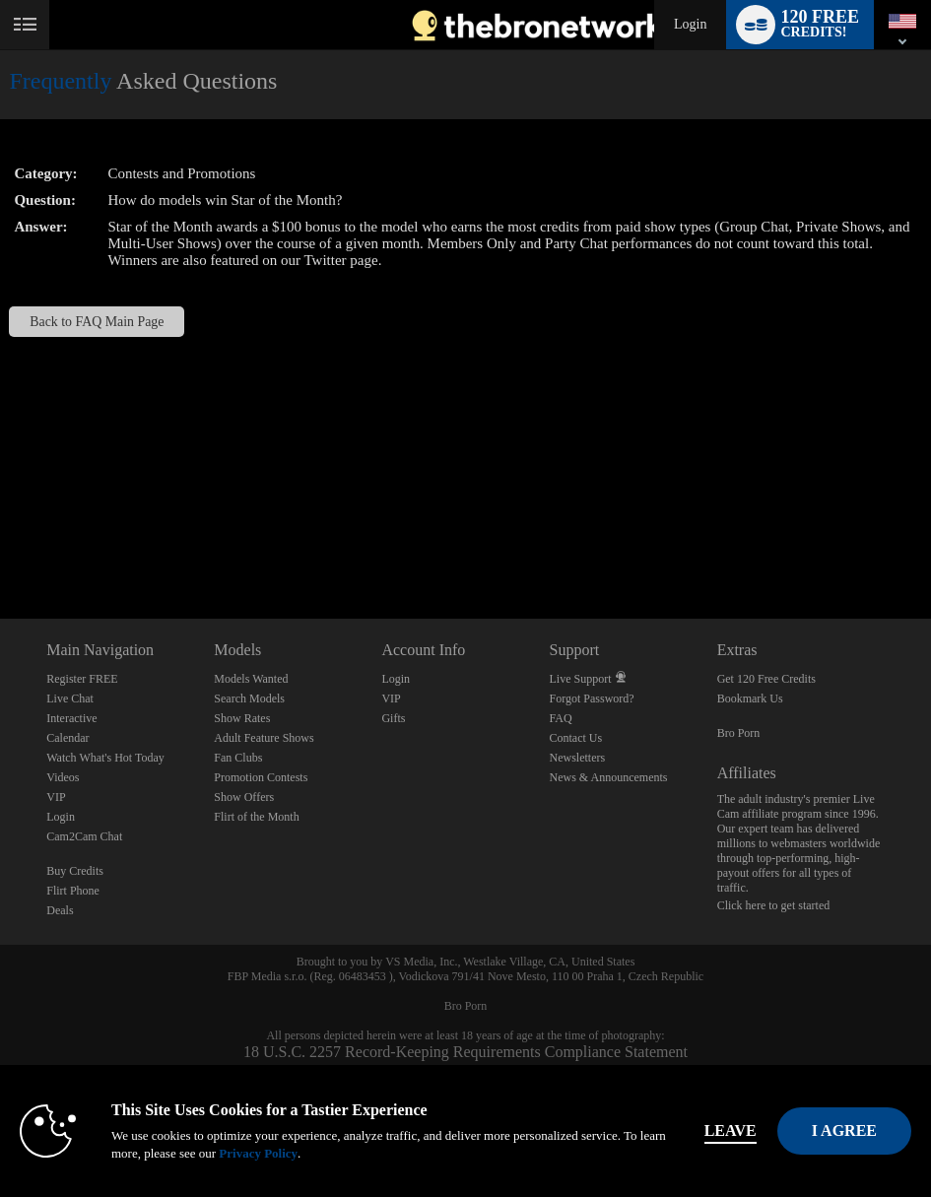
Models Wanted (251, 679)
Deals (59, 910)
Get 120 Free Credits (766, 679)
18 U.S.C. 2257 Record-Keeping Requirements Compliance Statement (465, 1051)
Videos (62, 777)
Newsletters (578, 758)
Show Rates (242, 718)
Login (690, 24)
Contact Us (576, 738)
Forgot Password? (592, 698)
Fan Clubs (238, 758)
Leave (730, 1130)
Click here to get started (774, 905)
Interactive (71, 718)
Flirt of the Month (256, 817)
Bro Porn (739, 733)
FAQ (561, 718)
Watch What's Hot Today (105, 758)
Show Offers (244, 797)
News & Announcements (609, 777)
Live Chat (70, 698)
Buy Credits (74, 871)
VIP (55, 797)
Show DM (0, 545)
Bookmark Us (750, 698)
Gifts (393, 718)
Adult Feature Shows (263, 738)
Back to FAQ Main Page (97, 321)
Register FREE (81, 679)
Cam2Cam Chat (84, 836)
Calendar (67, 738)
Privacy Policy (258, 1153)
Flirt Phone (73, 891)
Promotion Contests (260, 777)
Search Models (249, 698)
